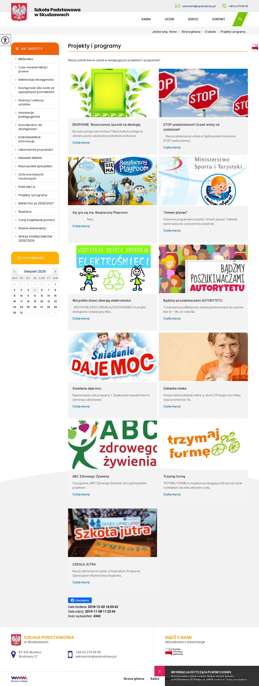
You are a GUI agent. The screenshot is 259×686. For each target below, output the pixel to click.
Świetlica (24, 212)
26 (34, 307)
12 (35, 295)
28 (48, 307)
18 (28, 301)
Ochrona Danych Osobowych (31, 176)
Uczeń (169, 19)
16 (14, 301)
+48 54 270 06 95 (235, 6)
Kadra (146, 19)
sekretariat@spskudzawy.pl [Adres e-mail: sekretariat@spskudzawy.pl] (96, 656)
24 (21, 307)
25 (28, 307)
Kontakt (218, 19)
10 (21, 295)
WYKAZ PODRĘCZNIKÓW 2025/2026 (35, 239)
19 (35, 301)
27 (41, 307)
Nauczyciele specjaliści (35, 166)
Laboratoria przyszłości (35, 150)
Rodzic (193, 19)
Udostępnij (80, 600)
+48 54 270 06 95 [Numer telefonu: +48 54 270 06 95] (88, 652)
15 (55, 295)
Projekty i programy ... (232, 31)
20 (41, 301)
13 (42, 295)
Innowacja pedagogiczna (29, 115)
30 (14, 312)
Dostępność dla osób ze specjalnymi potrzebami (36, 90)
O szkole (208, 31)
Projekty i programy (94, 46)
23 (14, 307)
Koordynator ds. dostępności (30, 127)
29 (55, 307)
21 (49, 301)
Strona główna (188, 31)
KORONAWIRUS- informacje (30, 139)
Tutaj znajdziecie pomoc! (36, 220)
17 (21, 301)
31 (21, 312)
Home (173, 31)
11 (28, 295)
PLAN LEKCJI (26, 187)
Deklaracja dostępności (36, 80)
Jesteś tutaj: (160, 31)
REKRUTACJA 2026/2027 (36, 203)
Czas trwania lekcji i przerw (32, 69)
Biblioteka (25, 59)
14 (48, 295)
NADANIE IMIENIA (30, 158)
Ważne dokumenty (32, 228)
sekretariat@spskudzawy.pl (195, 6)
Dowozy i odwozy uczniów (31, 102)
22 (55, 301)
